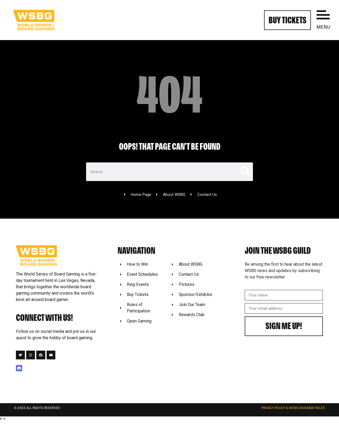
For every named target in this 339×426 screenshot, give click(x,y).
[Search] (245, 171)
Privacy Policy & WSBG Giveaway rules (293, 408)
